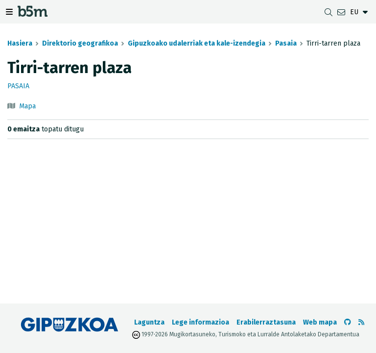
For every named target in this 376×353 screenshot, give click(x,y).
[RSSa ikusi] (361, 322)
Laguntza (149, 322)
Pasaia (286, 43)
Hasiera (19, 43)
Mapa (27, 106)
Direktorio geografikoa (80, 43)
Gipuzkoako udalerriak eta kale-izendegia (196, 43)
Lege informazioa (200, 322)
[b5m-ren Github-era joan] (347, 322)
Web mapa (320, 322)
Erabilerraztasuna (266, 322)
